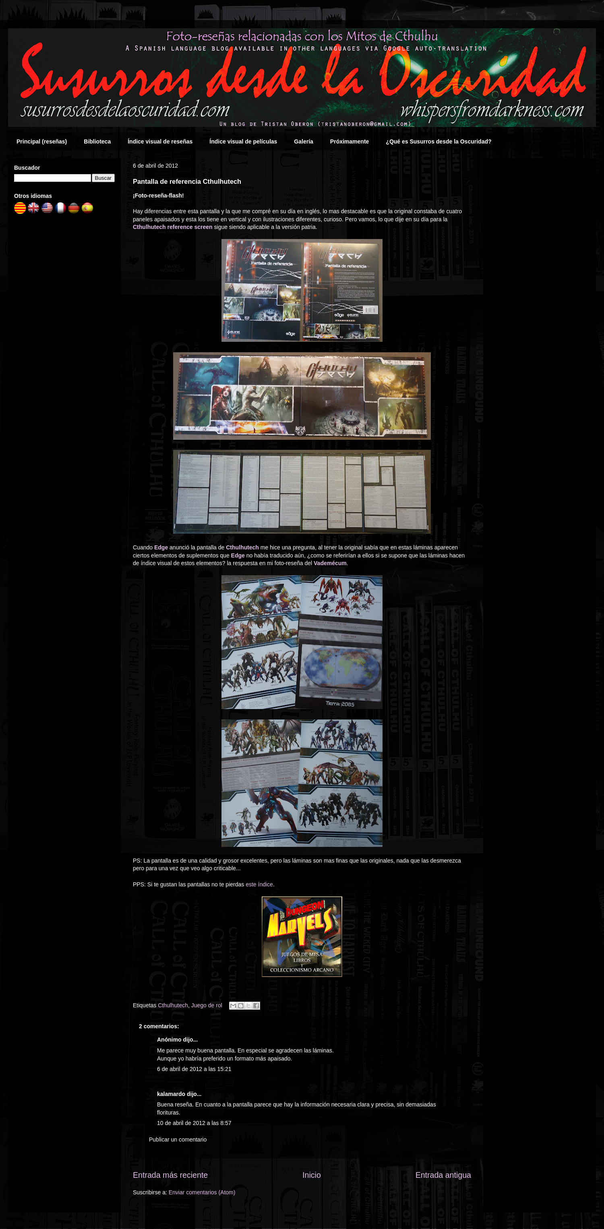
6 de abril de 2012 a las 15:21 (194, 1069)
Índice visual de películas (243, 141)
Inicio (311, 1175)
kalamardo (171, 1094)
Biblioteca (97, 141)
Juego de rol (206, 1005)
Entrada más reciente (170, 1175)
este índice (259, 884)
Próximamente (349, 141)
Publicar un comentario (178, 1139)
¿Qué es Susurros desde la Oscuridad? (438, 141)
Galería (303, 141)
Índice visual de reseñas (160, 141)
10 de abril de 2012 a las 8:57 (194, 1123)
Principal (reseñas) (42, 141)
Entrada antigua (443, 1175)
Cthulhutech (173, 1005)
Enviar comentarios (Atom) (202, 1192)
